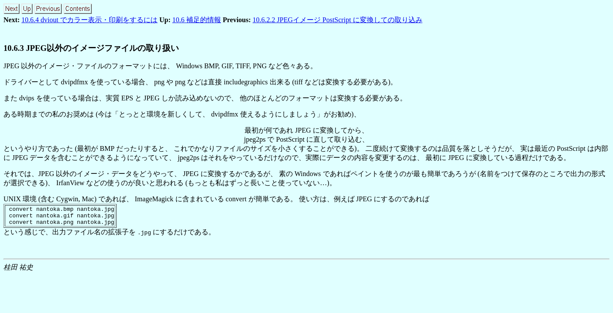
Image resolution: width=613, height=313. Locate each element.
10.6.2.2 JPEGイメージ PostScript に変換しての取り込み (337, 19)
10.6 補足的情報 (196, 19)
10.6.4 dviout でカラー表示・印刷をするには (89, 19)
